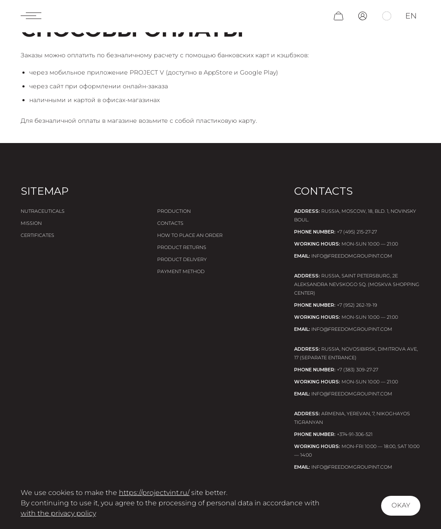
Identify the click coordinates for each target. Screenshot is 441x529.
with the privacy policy (58, 513)
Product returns (181, 247)
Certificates (37, 235)
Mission (31, 223)
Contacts (170, 223)
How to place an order (190, 235)
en (411, 18)
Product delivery (182, 259)
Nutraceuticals (43, 211)
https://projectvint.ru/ (154, 493)
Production (174, 211)
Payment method (181, 271)
